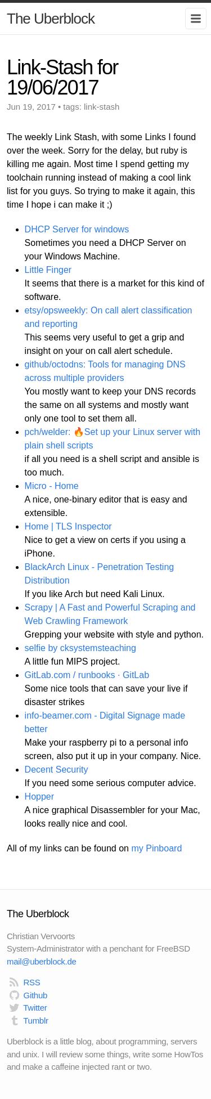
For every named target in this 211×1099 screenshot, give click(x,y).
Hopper (39, 796)
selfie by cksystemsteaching (80, 648)
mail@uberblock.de (42, 961)
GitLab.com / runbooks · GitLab (87, 675)
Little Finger (48, 270)
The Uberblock (51, 18)
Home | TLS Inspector (68, 526)
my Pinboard (156, 848)
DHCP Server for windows (77, 229)
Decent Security (56, 769)
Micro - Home (52, 486)
